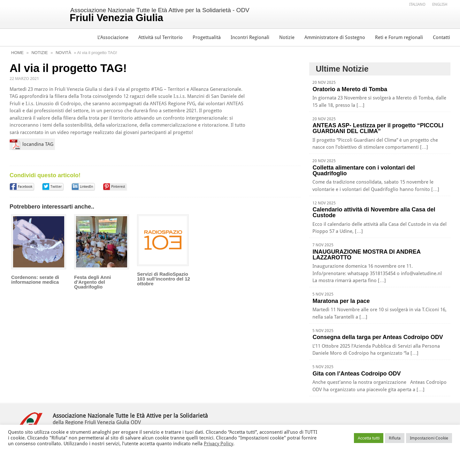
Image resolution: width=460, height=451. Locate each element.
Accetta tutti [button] (368, 438)
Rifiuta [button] (395, 438)
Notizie (287, 37)
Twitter (56, 187)
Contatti (441, 37)
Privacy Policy (218, 444)
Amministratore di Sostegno (334, 37)
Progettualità (207, 37)
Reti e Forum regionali (399, 37)
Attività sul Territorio (160, 37)
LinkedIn (86, 187)
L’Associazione (112, 37)
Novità (63, 52)
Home (17, 52)
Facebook (25, 187)
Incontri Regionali (250, 37)
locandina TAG (37, 144)
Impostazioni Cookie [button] (429, 438)
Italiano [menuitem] (417, 4)
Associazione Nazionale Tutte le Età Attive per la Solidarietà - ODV (159, 15)
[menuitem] (417, 4)
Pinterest (118, 187)
